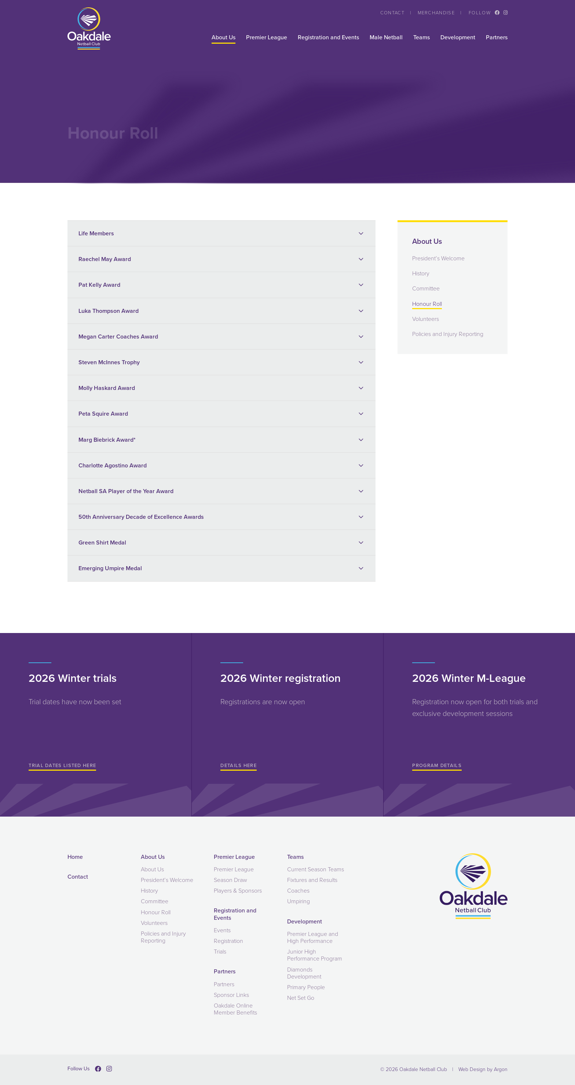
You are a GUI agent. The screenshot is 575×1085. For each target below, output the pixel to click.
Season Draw (230, 880)
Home (75, 857)
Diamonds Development (304, 973)
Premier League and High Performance (312, 937)
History (420, 273)
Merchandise (436, 12)
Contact (392, 12)
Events (222, 930)
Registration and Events (328, 37)
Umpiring (298, 901)
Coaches (298, 890)
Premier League (266, 37)
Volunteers (425, 319)
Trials (220, 951)
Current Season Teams (315, 869)
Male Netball (386, 37)
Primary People (306, 987)
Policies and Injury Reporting (447, 334)
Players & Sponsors (238, 890)
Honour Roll (427, 304)
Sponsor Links (231, 995)
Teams (421, 37)
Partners (497, 37)
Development (457, 37)
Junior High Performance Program (314, 955)
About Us (223, 37)
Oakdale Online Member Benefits (235, 1009)
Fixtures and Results (312, 880)
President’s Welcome (438, 258)
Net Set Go (300, 998)
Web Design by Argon (483, 1069)
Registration (228, 941)
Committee (426, 288)
